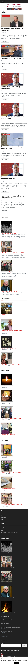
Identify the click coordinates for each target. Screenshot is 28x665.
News (3, 46)
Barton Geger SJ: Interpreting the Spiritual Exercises (12, 331)
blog (3, 74)
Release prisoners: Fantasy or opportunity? (11, 87)
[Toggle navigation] (2, 1)
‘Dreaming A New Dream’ (8, 456)
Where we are (3, 517)
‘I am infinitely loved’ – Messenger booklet (12, 472)
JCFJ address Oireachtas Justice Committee (12, 29)
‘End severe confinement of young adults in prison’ (13, 148)
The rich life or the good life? (6, 631)
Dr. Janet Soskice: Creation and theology (11, 364)
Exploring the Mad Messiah (8, 434)
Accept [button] (16, 663)
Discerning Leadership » (12, 656)
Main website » (10, 653)
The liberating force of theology (12, 58)
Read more (4, 41)
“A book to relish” (4, 639)
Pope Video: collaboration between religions (12, 402)
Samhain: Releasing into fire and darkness (10, 612)
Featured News (6, 16)
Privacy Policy (3, 527)
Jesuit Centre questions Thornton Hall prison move (13, 197)
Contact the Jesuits (4, 535)
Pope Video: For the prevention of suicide (12, 386)
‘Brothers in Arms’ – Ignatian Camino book (12, 504)
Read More (22, 663)
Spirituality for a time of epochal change (11, 418)
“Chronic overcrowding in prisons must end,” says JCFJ (13, 178)
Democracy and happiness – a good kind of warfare (11, 627)
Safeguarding (3, 521)
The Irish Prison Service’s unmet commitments (12, 118)
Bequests (3, 534)
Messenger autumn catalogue (9, 488)
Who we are (3, 515)
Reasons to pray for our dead (9, 233)
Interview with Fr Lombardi (6, 619)
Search (3, 643)
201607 (3, 104)
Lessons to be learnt (6, 314)
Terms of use (3, 530)
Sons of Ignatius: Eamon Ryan (9, 348)
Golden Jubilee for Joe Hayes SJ (9, 291)
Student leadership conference (9, 272)
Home (2, 513)
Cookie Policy (3, 528)
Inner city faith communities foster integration (13, 252)
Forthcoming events (5, 623)
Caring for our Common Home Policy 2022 (9, 532)
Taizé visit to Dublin (5, 635)
